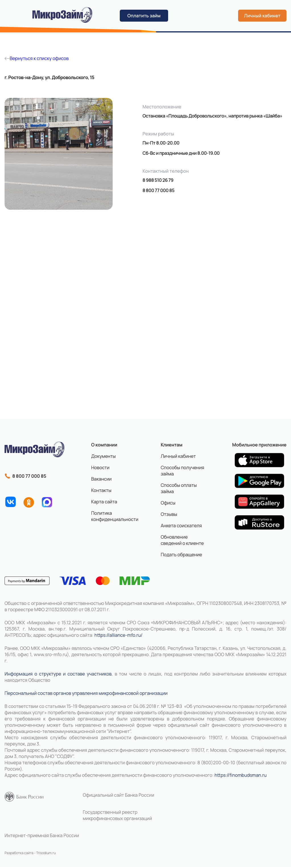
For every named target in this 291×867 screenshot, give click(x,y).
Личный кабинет (262, 16)
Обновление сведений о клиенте (182, 540)
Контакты (101, 490)
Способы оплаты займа (179, 488)
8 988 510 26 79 (158, 180)
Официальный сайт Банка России (118, 795)
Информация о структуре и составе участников (58, 674)
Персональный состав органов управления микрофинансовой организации (86, 693)
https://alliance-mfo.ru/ (118, 635)
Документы (103, 456)
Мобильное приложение (259, 445)
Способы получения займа (182, 470)
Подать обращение (181, 554)
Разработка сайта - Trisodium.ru (30, 852)
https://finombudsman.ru (240, 775)
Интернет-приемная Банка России (42, 835)
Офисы (168, 503)
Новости (100, 467)
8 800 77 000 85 (158, 190)
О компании (104, 445)
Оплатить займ (144, 16)
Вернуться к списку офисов (37, 58)
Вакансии (101, 479)
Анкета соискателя (181, 525)
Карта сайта (104, 502)
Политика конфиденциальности (112, 516)
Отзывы (169, 514)
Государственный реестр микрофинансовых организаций (117, 815)
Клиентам (171, 445)
